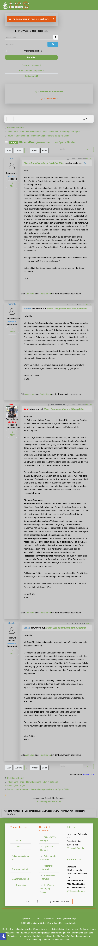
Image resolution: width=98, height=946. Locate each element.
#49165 (89, 304)
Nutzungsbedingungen (67, 918)
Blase (18, 840)
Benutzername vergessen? (31, 72)
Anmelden (31, 59)
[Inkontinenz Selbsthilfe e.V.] (15, 5)
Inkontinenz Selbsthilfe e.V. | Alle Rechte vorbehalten (53, 923)
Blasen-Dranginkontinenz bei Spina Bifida (44, 163)
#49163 (89, 159)
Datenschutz (48, 918)
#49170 (89, 623)
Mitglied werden (60, 901)
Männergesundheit (20, 879)
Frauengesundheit (20, 869)
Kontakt (36, 918)
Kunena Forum (55, 801)
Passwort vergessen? (31, 66)
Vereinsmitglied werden (49, 91)
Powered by (42, 801)
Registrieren (31, 78)
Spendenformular (76, 891)
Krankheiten (21, 885)
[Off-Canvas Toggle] (94, 5)
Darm (18, 846)
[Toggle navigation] (10, 118)
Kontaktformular (75, 848)
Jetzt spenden (49, 98)
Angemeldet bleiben (33, 52)
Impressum (26, 918)
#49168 (89, 405)
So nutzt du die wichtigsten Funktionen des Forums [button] (29, 20)
